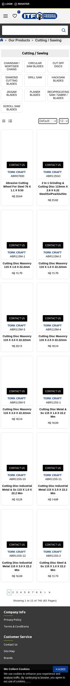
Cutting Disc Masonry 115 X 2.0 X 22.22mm (17, 411)
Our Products (19, 40)
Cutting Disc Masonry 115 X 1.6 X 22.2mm (17, 265)
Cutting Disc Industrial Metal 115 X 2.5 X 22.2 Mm (53, 489)
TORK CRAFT (16, 172)
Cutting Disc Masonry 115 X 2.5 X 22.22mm (53, 338)
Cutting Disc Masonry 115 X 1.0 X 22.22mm (53, 265)
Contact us (17, 164)
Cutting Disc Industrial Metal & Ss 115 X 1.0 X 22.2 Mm (17, 489)
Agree (62, 669)
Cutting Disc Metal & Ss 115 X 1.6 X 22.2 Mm (53, 413)
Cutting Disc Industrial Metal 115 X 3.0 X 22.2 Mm (17, 566)
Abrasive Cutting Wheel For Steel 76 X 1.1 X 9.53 (17, 186)
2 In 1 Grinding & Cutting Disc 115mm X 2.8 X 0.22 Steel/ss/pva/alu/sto (53, 188)
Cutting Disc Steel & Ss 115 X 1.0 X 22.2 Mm (53, 566)
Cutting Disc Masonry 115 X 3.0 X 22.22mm (17, 338)
